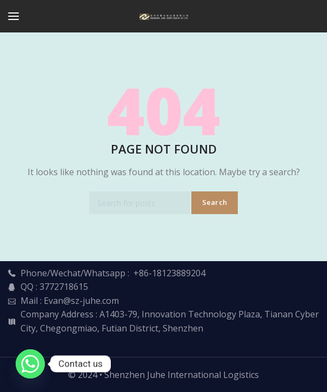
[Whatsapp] (30, 363)
